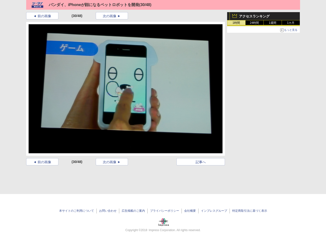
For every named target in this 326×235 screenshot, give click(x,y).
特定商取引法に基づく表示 (249, 210)
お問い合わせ (108, 210)
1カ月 (290, 22)
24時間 (254, 22)
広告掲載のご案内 (133, 210)
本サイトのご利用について (76, 210)
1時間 (236, 22)
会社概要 (190, 210)
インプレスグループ (214, 210)
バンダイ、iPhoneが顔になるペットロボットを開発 (94, 5)
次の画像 (109, 16)
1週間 (272, 22)
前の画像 (44, 16)
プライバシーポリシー (164, 210)
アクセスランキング (254, 16)
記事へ (201, 162)
